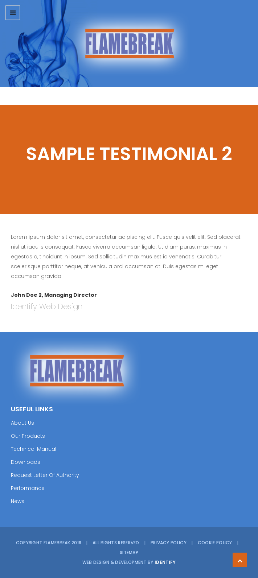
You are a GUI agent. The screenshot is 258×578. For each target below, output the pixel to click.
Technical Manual (33, 449)
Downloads (25, 462)
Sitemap (129, 552)
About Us (22, 423)
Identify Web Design (46, 306)
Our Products (28, 436)
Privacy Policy (169, 543)
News (17, 501)
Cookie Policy (215, 543)
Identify (165, 562)
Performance (28, 488)
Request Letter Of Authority (45, 475)
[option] (129, 43)
